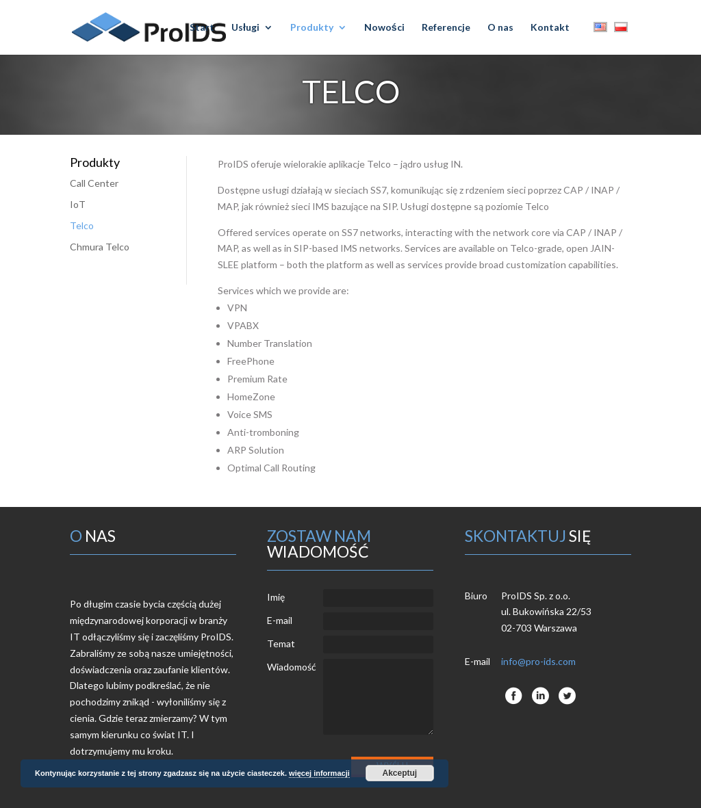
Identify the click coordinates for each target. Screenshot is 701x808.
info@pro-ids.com (538, 661)
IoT (78, 204)
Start (202, 28)
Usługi (245, 28)
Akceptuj (399, 773)
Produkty (311, 28)
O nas (500, 28)
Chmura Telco (99, 246)
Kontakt (550, 28)
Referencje (446, 28)
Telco (82, 225)
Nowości (384, 28)
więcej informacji (319, 773)
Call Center (94, 183)
